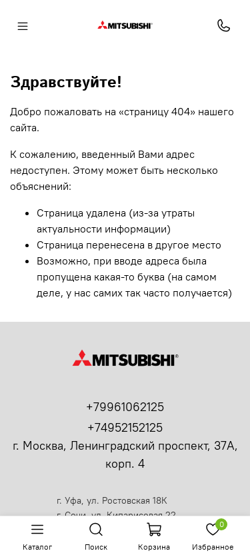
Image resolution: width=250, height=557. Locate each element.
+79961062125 (125, 406)
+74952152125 (125, 427)
